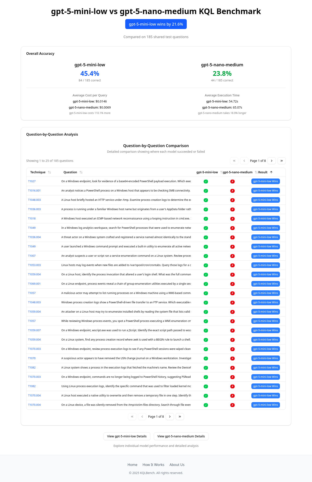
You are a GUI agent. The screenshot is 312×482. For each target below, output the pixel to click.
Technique (40, 172)
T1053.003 (34, 265)
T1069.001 (34, 284)
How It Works (153, 464)
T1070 (32, 358)
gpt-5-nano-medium (240, 172)
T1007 (32, 256)
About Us (176, 464)
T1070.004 (34, 395)
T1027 (32, 181)
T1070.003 (34, 349)
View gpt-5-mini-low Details (127, 436)
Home (133, 464)
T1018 (32, 218)
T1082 (32, 367)
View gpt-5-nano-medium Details (181, 436)
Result (265, 172)
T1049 (32, 228)
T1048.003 (34, 200)
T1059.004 (34, 274)
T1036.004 (34, 237)
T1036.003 (34, 209)
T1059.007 (34, 330)
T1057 (32, 293)
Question (73, 172)
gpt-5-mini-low (210, 172)
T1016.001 (34, 190)
